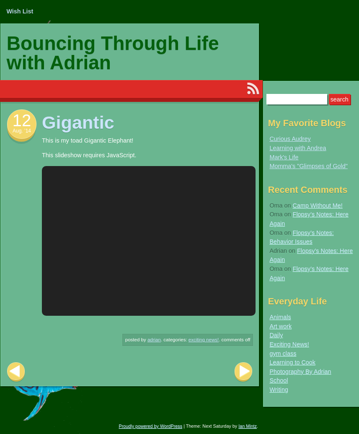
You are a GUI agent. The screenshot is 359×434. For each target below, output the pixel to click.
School (278, 380)
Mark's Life (283, 157)
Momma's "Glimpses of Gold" (308, 166)
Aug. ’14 (22, 131)
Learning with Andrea (297, 148)
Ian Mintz (247, 426)
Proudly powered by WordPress (151, 426)
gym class (282, 353)
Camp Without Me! (318, 205)
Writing (278, 389)
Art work (280, 326)
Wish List (19, 11)
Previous (16, 372)
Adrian (154, 339)
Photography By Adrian (300, 371)
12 (22, 120)
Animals (280, 317)
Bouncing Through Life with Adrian (113, 52)
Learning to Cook (292, 362)
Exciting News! (204, 339)
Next (243, 372)
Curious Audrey (289, 138)
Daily (276, 335)
